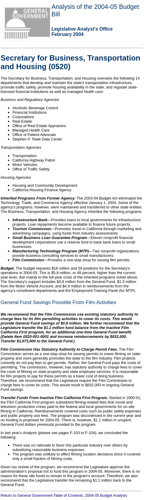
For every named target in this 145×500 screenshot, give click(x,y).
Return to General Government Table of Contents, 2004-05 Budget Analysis (64, 495)
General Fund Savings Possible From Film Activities (58, 302)
